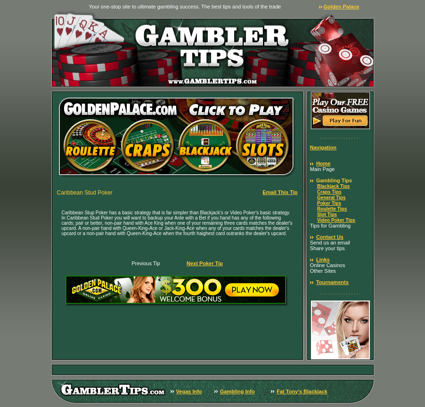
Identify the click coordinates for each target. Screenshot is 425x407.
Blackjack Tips (333, 186)
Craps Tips (329, 192)
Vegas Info (189, 391)
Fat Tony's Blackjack (302, 391)
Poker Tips (329, 203)
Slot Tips (327, 214)
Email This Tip (279, 192)
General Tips (331, 197)
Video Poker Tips (336, 220)
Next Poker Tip (205, 263)
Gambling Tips (334, 180)
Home (323, 163)
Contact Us (329, 237)
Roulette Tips (332, 209)
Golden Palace (342, 6)
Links (323, 259)
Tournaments (332, 282)
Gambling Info (237, 391)
